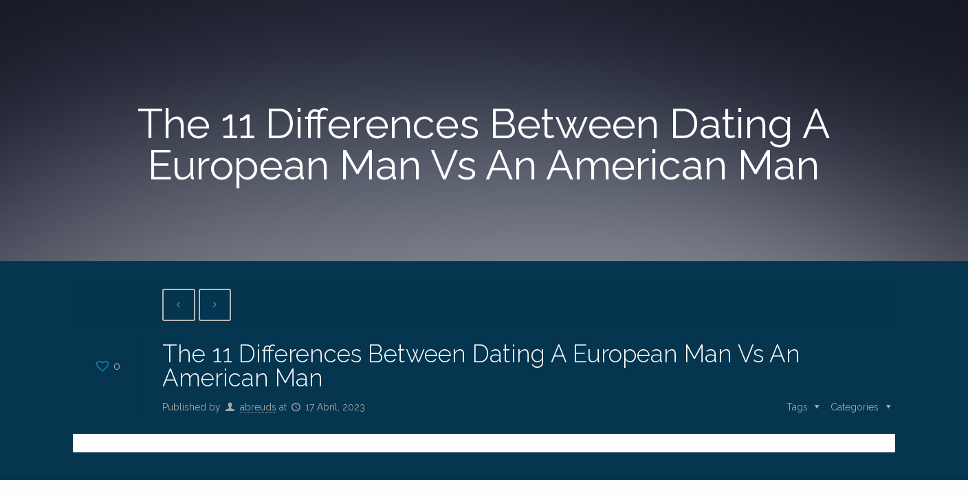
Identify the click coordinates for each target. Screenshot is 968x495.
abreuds (258, 407)
